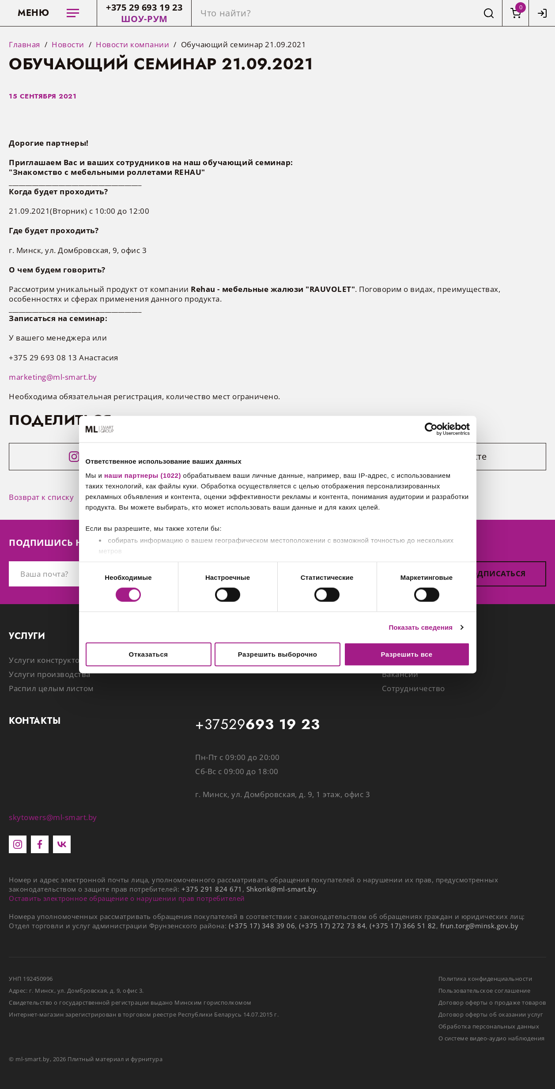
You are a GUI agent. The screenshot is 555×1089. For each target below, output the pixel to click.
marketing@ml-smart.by (53, 377)
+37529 (257, 724)
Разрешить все (406, 654)
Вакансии (400, 674)
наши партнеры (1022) (142, 475)
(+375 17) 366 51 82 (403, 925)
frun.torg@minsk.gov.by (479, 925)
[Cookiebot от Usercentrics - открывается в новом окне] (431, 429)
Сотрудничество (413, 688)
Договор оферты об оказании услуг (491, 1014)
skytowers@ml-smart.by (53, 817)
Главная (24, 44)
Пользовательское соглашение (484, 990)
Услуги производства (50, 674)
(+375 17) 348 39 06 (262, 925)
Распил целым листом (51, 688)
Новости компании (132, 44)
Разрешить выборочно (277, 654)
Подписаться (495, 573)
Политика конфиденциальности (485, 979)
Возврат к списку (41, 497)
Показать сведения (421, 627)
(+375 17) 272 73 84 (332, 925)
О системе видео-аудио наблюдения (491, 1038)
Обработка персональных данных (489, 1026)
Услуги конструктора (49, 660)
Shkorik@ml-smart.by (281, 889)
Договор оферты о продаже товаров (492, 1002)
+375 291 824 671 (211, 889)
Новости (68, 44)
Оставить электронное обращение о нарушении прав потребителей (127, 898)
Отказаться (148, 654)
